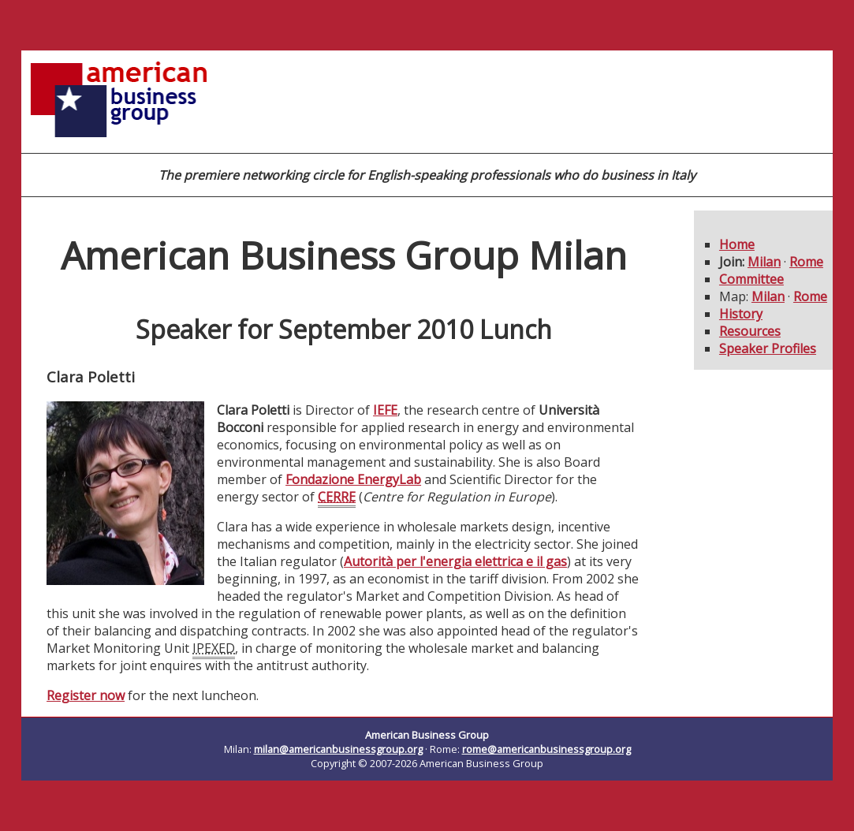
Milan (764, 261)
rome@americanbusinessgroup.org (546, 749)
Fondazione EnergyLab (353, 479)
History (741, 313)
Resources (750, 331)
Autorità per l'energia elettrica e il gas (455, 561)
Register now (86, 695)
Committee (751, 279)
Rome (806, 261)
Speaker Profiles (767, 348)
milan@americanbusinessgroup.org (338, 749)
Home (737, 244)
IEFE (385, 410)
